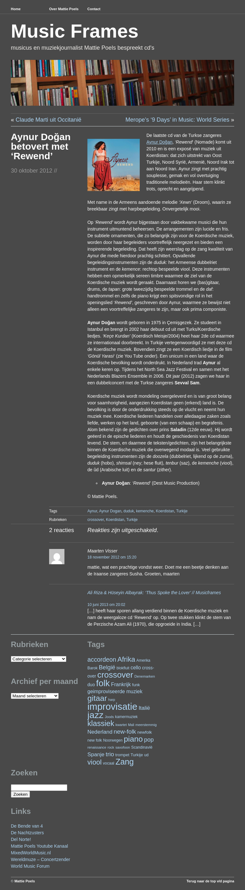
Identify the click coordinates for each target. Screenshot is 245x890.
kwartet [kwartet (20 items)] (121, 725)
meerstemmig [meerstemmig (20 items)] (146, 725)
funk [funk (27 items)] (136, 684)
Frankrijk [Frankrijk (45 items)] (121, 684)
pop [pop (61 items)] (149, 740)
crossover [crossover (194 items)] (115, 674)
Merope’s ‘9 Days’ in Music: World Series (177, 120)
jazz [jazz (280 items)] (95, 715)
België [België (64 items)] (107, 667)
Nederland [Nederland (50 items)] (99, 732)
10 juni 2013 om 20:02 (106, 604)
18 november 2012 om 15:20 (111, 557)
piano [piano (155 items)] (133, 739)
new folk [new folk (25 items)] (94, 740)
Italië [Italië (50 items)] (144, 708)
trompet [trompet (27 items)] (122, 754)
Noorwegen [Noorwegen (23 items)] (112, 740)
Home (16, 9)
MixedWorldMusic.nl (31, 852)
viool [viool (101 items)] (94, 762)
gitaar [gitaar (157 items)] (97, 698)
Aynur (92, 511)
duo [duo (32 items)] (91, 684)
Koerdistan (165, 511)
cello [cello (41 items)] (135, 667)
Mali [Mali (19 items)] (131, 725)
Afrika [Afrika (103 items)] (126, 659)
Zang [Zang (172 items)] (124, 761)
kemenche (144, 511)
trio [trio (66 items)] (110, 754)
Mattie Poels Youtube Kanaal (39, 846)
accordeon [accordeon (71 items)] (101, 659)
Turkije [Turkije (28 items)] (136, 754)
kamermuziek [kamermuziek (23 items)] (126, 717)
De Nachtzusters (27, 832)
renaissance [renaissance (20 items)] (96, 747)
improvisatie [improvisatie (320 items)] (112, 706)
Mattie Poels (24, 881)
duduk (128, 511)
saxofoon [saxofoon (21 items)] (122, 747)
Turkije (182, 511)
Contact (93, 9)
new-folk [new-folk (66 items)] (125, 731)
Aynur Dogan (110, 511)
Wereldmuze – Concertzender (40, 859)
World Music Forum (30, 866)
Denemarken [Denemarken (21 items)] (144, 676)
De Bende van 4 (27, 826)
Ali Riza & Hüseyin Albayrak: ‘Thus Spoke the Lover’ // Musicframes (154, 592)
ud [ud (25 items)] (146, 755)
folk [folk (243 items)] (103, 683)
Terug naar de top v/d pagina (210, 881)
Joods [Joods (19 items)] (109, 717)
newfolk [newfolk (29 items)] (144, 732)
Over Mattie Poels (63, 9)
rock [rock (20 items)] (111, 747)
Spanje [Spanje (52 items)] (95, 754)
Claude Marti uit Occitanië (48, 120)
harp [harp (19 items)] (111, 699)
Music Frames (74, 31)
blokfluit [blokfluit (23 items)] (122, 668)
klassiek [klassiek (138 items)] (100, 723)
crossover (95, 519)
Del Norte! (21, 839)
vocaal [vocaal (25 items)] (108, 763)
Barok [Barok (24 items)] (92, 668)
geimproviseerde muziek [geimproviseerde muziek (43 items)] (114, 691)
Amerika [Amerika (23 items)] (144, 660)
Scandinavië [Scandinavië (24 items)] (141, 747)
